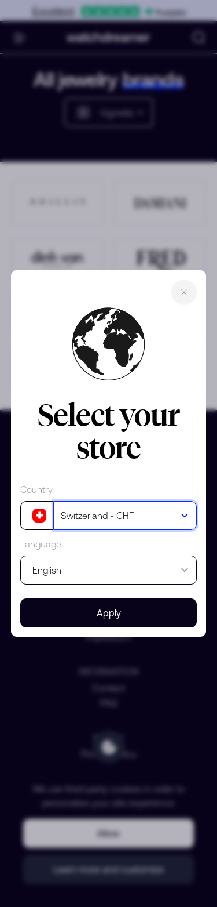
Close (184, 292)
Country (36, 489)
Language (40, 544)
